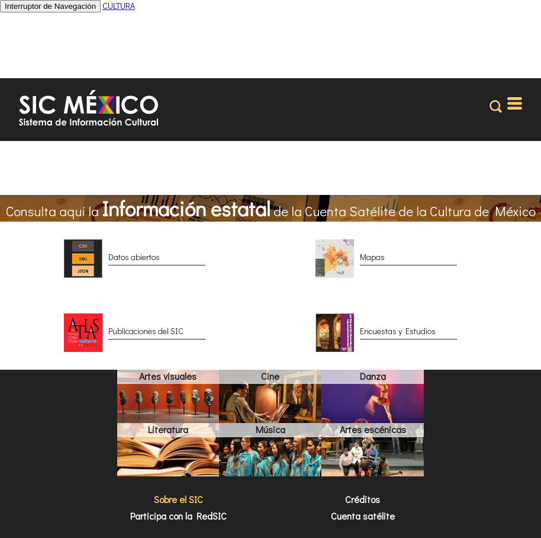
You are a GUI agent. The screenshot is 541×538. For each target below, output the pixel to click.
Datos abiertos (134, 256)
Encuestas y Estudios (398, 331)
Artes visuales (168, 376)
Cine (270, 376)
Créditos (362, 499)
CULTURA (118, 5)
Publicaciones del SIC (145, 331)
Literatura (168, 429)
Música (270, 429)
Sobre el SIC (178, 499)
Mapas (372, 256)
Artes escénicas (373, 429)
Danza (373, 376)
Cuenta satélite (363, 516)
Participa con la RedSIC (178, 516)
